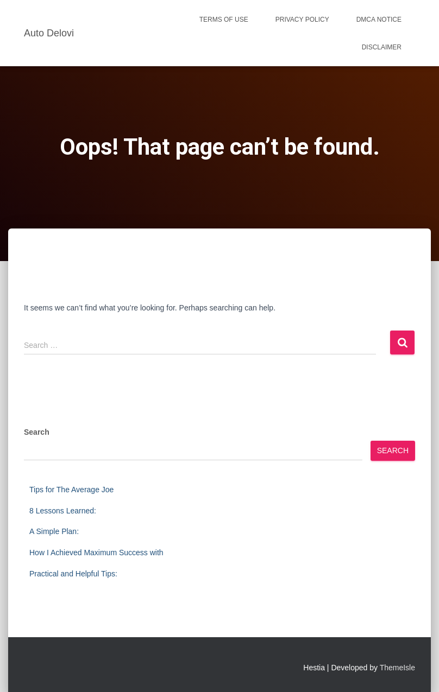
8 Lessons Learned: (62, 510)
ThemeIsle (397, 667)
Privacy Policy (302, 19)
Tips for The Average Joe (71, 489)
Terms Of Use (223, 19)
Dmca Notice (379, 19)
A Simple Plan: (54, 531)
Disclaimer (382, 47)
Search (36, 432)
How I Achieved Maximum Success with (96, 552)
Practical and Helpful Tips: (73, 573)
